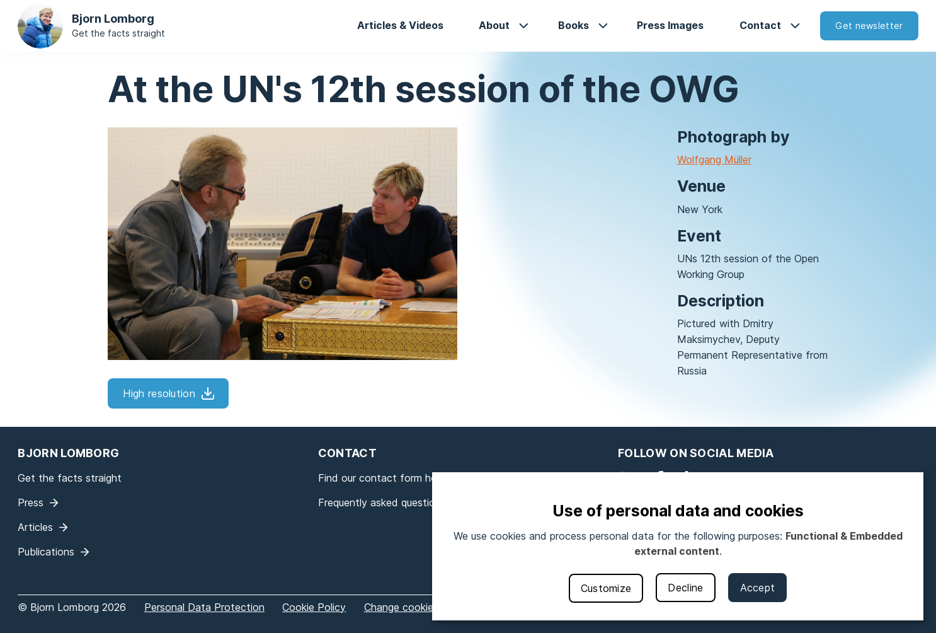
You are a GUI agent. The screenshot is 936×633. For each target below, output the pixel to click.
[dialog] (677, 546)
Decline (685, 587)
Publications (46, 551)
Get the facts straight (118, 33)
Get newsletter (869, 25)
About (494, 25)
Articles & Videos (400, 25)
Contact (760, 25)
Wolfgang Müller (714, 159)
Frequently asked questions (382, 502)
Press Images (670, 25)
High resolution (159, 393)
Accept (757, 587)
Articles (35, 527)
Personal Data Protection (204, 607)
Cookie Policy (314, 607)
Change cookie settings (419, 607)
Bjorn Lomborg (113, 18)
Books (573, 25)
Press (30, 502)
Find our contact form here (381, 478)
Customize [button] (606, 588)
